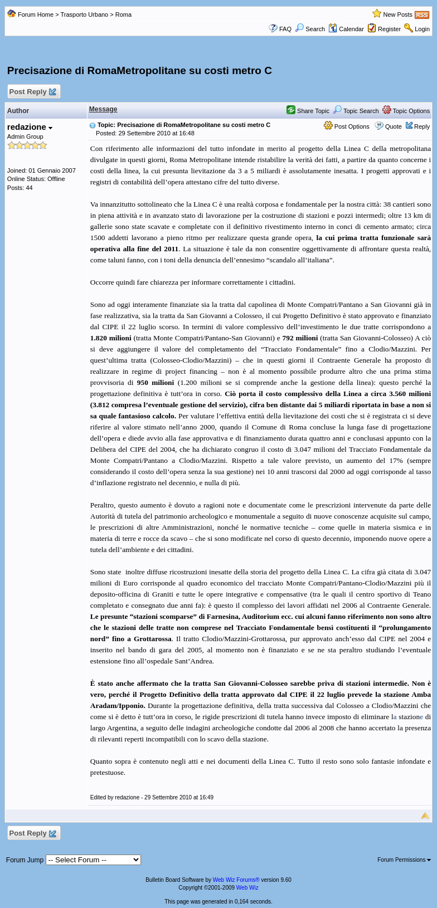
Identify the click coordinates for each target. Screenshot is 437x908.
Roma (123, 14)
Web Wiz (247, 888)
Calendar (346, 29)
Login (422, 29)
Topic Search (355, 111)
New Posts (398, 14)
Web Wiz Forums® (236, 880)
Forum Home (36, 14)
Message (103, 109)
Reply (422, 126)
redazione (29, 126)
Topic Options (406, 111)
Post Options (347, 126)
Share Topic (308, 111)
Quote (393, 126)
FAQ (285, 29)
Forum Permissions (404, 860)
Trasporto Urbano (84, 14)
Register (389, 29)
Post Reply (32, 92)
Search (310, 29)
